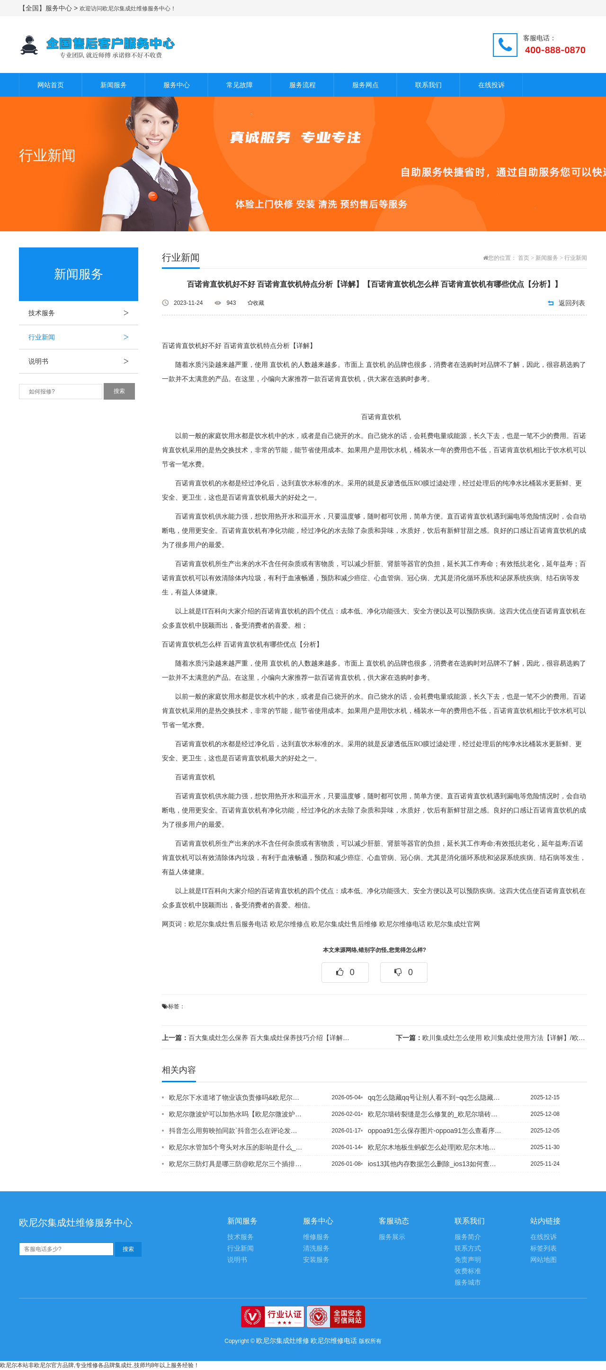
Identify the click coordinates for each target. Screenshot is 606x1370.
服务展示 (392, 1237)
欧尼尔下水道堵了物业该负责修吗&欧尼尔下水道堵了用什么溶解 (236, 1097)
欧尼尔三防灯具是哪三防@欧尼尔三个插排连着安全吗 (236, 1164)
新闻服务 (113, 85)
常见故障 (239, 85)
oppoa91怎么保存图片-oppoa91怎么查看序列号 (435, 1130)
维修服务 (316, 1237)
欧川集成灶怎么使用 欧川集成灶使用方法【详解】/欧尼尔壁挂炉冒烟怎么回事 (491, 1037)
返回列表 (572, 303)
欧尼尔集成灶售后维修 (344, 924)
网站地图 (543, 1259)
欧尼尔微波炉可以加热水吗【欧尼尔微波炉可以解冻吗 (236, 1114)
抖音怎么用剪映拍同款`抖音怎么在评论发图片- (236, 1130)
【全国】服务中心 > (49, 8)
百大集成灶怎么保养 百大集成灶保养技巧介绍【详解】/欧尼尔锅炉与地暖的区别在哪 (257, 1037)
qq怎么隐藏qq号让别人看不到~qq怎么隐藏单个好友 (435, 1097)
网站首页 (50, 85)
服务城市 (467, 1282)
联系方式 (467, 1248)
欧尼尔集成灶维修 (282, 1340)
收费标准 (467, 1271)
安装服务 (316, 1259)
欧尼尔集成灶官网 (453, 924)
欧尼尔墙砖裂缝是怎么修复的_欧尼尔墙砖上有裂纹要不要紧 (435, 1114)
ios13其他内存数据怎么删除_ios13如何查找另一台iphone (435, 1164)
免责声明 (467, 1259)
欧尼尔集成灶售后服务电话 (228, 924)
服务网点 (365, 85)
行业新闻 (83, 337)
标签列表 (543, 1248)
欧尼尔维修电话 (402, 924)
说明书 (83, 361)
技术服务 (83, 313)
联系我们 (428, 85)
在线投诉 (491, 85)
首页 (523, 258)
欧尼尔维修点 (290, 924)
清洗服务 (316, 1248)
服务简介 (467, 1237)
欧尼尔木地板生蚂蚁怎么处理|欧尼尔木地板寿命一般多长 (435, 1147)
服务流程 (302, 85)
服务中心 (176, 85)
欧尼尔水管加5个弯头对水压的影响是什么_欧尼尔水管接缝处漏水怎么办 (236, 1147)
